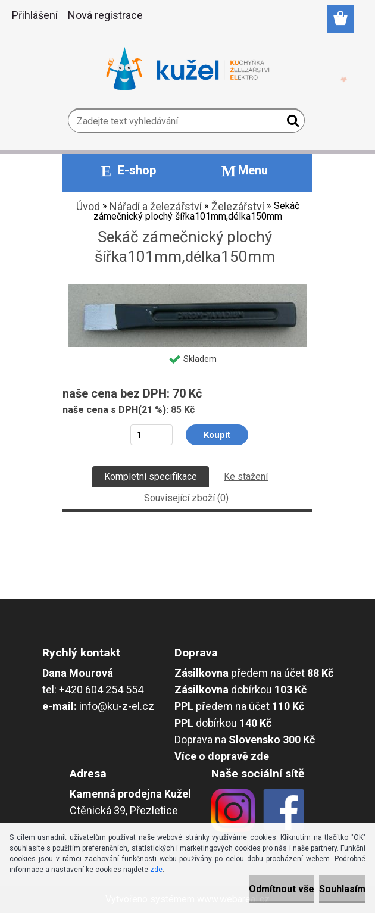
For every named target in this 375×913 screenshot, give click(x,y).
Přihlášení (35, 15)
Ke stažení (246, 476)
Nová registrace (105, 15)
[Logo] (188, 69)
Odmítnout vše (281, 889)
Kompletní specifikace (150, 476)
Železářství (237, 206)
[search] (290, 123)
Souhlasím (342, 889)
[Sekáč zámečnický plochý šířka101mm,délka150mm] (187, 289)
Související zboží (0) (186, 498)
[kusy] (151, 434)
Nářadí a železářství (156, 206)
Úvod (88, 206)
